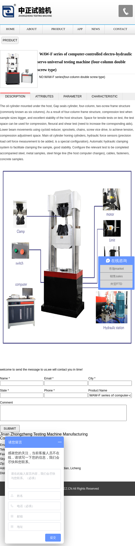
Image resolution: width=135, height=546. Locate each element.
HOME (10, 29)
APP (79, 29)
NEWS (96, 29)
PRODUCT (58, 29)
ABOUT (32, 29)
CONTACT (120, 29)
